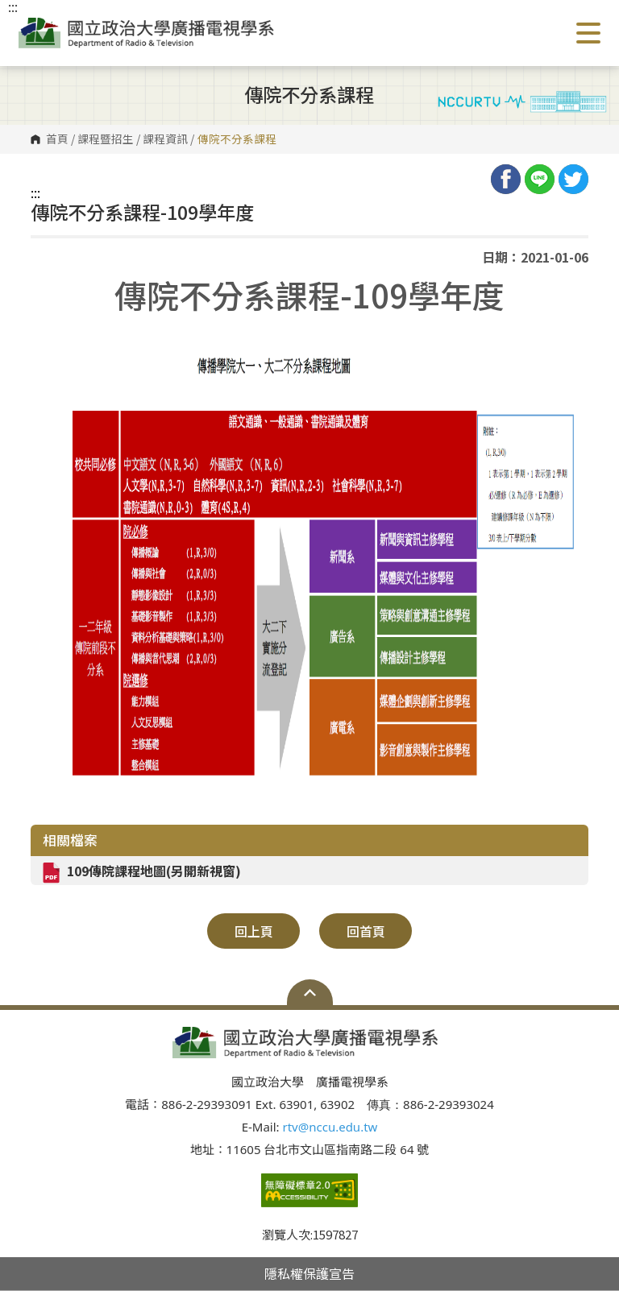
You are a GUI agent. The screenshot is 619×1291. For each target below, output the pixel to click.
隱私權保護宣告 (309, 1273)
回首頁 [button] (366, 931)
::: (35, 192)
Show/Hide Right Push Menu (588, 33)
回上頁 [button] (254, 931)
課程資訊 (165, 139)
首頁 (57, 139)
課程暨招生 (105, 139)
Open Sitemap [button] (310, 992)
